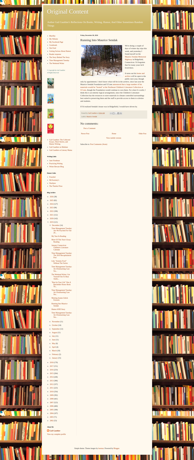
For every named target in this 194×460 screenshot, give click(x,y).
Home (114, 134)
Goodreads (53, 45)
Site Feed (52, 48)
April (54, 347)
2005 (52, 410)
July (53, 336)
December (56, 225)
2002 (52, 421)
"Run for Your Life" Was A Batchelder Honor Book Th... (61, 284)
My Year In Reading (59, 236)
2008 (52, 399)
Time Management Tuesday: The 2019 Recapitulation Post (62, 255)
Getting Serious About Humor (60, 51)
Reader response (55, 54)
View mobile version (113, 138)
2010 (52, 392)
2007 (52, 402)
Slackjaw (52, 183)
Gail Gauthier (55, 431)
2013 (52, 381)
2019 (52, 222)
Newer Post (85, 134)
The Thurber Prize (55, 186)
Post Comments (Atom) (98, 144)
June (54, 340)
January (55, 358)
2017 (52, 366)
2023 (52, 208)
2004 (52, 413)
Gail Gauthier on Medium (58, 147)
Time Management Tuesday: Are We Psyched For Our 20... (62, 230)
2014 (52, 377)
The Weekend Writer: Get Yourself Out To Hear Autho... (61, 277)
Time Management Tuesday (59, 60)
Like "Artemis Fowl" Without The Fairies (60, 262)
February (55, 354)
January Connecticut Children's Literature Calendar (60, 247)
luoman (101, 448)
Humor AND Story (58, 309)
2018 (52, 362)
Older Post (142, 134)
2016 (52, 370)
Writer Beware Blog (56, 167)
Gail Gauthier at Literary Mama (60, 150)
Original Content (68, 11)
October (55, 325)
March (54, 351)
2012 (52, 384)
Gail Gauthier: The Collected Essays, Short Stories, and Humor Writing (59, 142)
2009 (52, 395)
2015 (52, 373)
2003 (52, 417)
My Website (53, 39)
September (56, 329)
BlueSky (52, 36)
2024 (52, 204)
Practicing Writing (56, 164)
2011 (52, 388)
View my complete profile (56, 434)
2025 (52, 200)
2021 (52, 215)
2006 (52, 406)
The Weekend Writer (56, 63)
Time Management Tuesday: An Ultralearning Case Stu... (62, 269)
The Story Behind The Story (59, 57)
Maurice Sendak (91, 117)
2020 (52, 218)
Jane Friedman (54, 161)
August (55, 333)
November (56, 322)
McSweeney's (54, 180)
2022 (52, 211)
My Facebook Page (56, 42)
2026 (52, 197)
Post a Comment (89, 128)
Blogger (116, 448)
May (54, 343)
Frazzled (52, 177)
